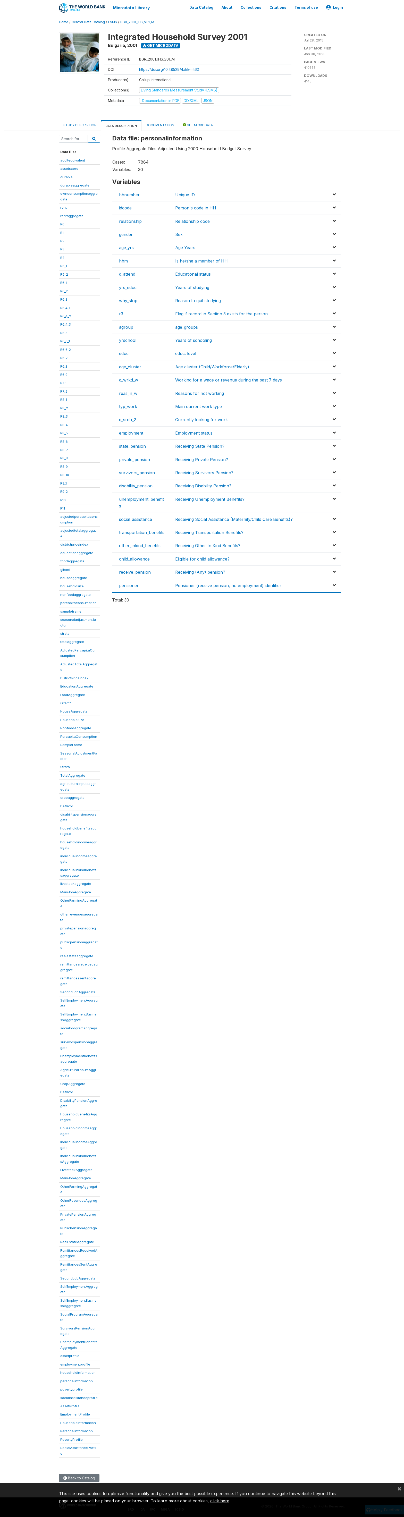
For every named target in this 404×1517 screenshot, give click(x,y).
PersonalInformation (76, 1431)
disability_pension (136, 485)
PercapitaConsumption (78, 736)
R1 (62, 232)
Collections (251, 7)
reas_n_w (128, 392)
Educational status (193, 273)
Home (63, 22)
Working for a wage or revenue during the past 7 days (228, 379)
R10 (63, 499)
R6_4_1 (65, 307)
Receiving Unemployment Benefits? (210, 498)
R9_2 (64, 491)
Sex (179, 234)
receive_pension (135, 571)
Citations (278, 7)
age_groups (186, 326)
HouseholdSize (72, 719)
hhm (123, 260)
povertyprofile (71, 1389)
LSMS (112, 22)
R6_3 (64, 299)
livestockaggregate (75, 883)
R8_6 (64, 441)
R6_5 (64, 332)
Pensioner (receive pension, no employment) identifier (228, 585)
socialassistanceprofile (79, 1397)
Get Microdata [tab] (198, 124)
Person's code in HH (195, 207)
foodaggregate (72, 561)
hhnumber (129, 194)
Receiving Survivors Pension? (204, 472)
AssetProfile (70, 1406)
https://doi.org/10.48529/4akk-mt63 (169, 69)
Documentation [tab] (160, 125)
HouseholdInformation (78, 1422)
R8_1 (63, 399)
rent (63, 207)
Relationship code (192, 220)
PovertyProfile (71, 1439)
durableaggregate (74, 185)
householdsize (72, 586)
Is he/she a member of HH (201, 260)
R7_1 (63, 382)
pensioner (129, 585)
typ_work (128, 406)
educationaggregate (76, 552)
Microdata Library (131, 7)
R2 (62, 241)
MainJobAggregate (75, 891)
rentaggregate (71, 215)
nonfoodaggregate (75, 594)
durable (66, 176)
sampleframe (70, 611)
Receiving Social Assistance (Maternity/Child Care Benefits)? (234, 518)
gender (126, 234)
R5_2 (64, 274)
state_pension (132, 445)
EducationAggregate (76, 686)
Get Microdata (161, 45)
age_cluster (130, 366)
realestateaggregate (76, 955)
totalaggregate (72, 641)
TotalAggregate (72, 775)
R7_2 (64, 391)
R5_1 (63, 266)
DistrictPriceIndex (74, 677)
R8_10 (64, 474)
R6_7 (64, 357)
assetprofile (69, 1355)
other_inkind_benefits (140, 545)
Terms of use (306, 7)
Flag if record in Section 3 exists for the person (221, 313)
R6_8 (64, 366)
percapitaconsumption (78, 602)
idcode (125, 207)
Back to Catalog (79, 1478)
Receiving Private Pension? (201, 459)
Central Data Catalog (88, 22)
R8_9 (64, 466)
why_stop (128, 300)
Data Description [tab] (121, 126)
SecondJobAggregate (78, 992)
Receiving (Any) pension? (200, 571)
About (227, 7)
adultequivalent (72, 160)
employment (131, 432)
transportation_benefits (141, 532)
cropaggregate (72, 797)
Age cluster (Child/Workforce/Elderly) (212, 366)
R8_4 (64, 424)
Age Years (185, 247)
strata (65, 633)
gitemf (65, 569)
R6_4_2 (65, 316)
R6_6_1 (65, 341)
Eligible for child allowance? (202, 558)
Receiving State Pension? (199, 445)
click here (219, 1500)
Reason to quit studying (198, 300)
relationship (130, 220)
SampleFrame (71, 744)
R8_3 (64, 416)
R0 (62, 224)
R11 (62, 508)
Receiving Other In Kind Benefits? (207, 545)
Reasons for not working (199, 392)
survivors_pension (137, 472)
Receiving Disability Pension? (203, 485)
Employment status (194, 432)
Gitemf (65, 703)
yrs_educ (128, 287)
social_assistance (135, 518)
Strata (65, 767)
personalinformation (76, 1380)
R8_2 (64, 407)
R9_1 (63, 483)
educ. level (185, 353)
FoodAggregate (72, 694)
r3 (121, 313)
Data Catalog (201, 7)
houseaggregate (73, 577)
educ (124, 353)
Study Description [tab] (80, 125)
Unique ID (185, 194)
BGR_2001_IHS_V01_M (137, 22)
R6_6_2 (65, 349)
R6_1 (63, 282)
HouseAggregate (74, 711)
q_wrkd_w (128, 379)
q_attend (127, 273)
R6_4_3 (65, 324)
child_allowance (134, 558)
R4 (62, 257)
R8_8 (64, 458)
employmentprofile (75, 1364)
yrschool (127, 340)
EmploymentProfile (75, 1414)
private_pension (134, 459)
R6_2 (64, 291)
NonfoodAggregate (75, 728)
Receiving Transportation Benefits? (209, 532)
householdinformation (78, 1372)
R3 (62, 249)
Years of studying (192, 287)
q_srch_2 (127, 419)
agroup (126, 326)
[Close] (399, 1488)
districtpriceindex (74, 544)
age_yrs (126, 247)
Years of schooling (193, 340)
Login (334, 7)
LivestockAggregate (76, 1169)
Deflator (66, 805)
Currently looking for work (201, 419)
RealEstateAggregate (77, 1242)
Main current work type (198, 406)
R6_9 (64, 374)
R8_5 (64, 433)
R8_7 (64, 449)
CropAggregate (72, 1083)
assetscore (69, 168)
